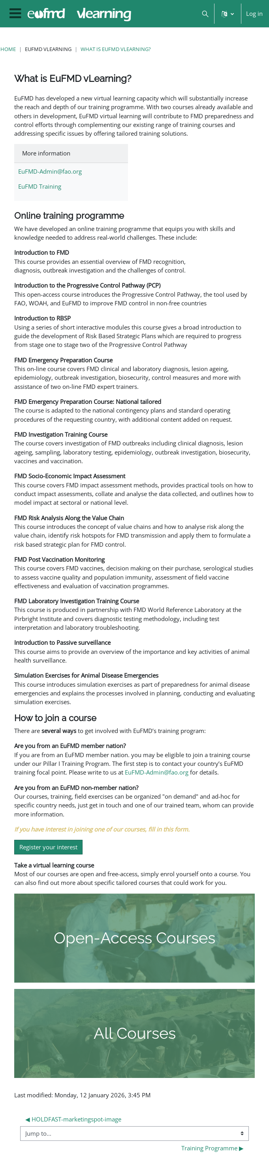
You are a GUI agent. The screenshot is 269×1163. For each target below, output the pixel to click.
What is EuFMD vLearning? (116, 49)
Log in (254, 13)
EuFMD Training (39, 186)
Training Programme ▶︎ (212, 1148)
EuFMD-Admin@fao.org (50, 171)
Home (8, 49)
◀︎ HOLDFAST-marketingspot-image (73, 1119)
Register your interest (48, 847)
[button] (205, 13)
